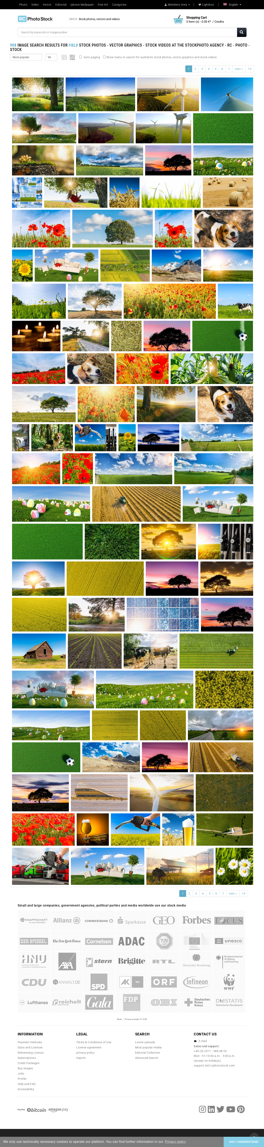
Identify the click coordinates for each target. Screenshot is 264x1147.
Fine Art (103, 4)
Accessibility (26, 1089)
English (232, 4)
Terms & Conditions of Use (93, 1042)
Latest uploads (145, 1042)
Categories (119, 4)
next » (239, 68)
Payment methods (30, 1042)
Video (35, 4)
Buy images (25, 1068)
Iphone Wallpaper (82, 4)
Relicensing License (31, 1052)
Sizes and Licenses (30, 1047)
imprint (81, 1057)
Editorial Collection (147, 1052)
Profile (22, 1078)
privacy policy (85, 1052)
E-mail (203, 1041)
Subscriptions (27, 1057)
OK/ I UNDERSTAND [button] (243, 1141)
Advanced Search (146, 1057)
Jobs (21, 1073)
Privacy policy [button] (175, 1141)
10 (249, 68)
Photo (23, 4)
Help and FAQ (27, 1084)
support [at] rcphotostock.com (214, 1065)
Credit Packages (29, 1063)
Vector (47, 4)
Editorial (61, 4)
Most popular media (148, 1047)
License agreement (89, 1047)
